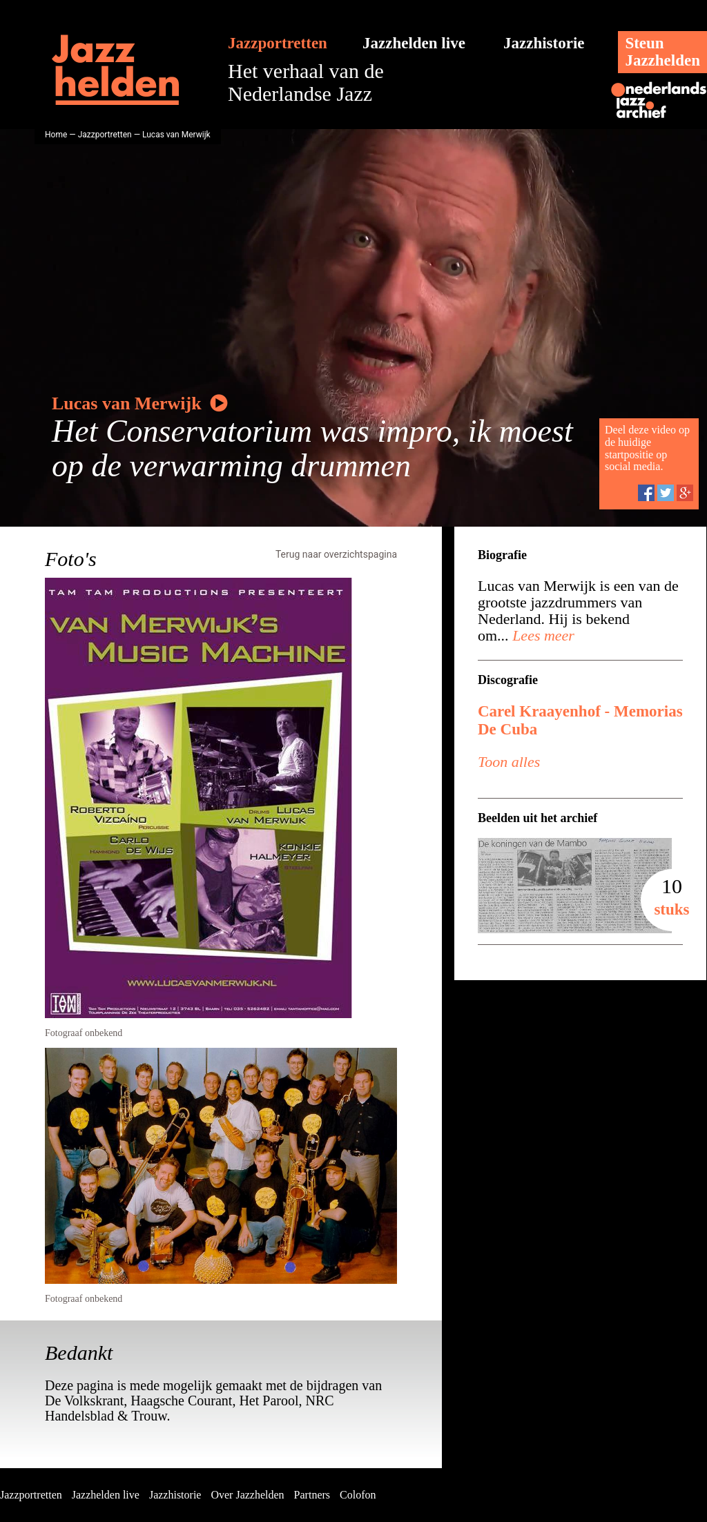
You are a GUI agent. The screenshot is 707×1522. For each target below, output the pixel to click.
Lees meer (541, 635)
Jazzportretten (277, 43)
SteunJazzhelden (662, 52)
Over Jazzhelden (247, 1495)
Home (56, 134)
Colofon (358, 1495)
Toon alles (509, 761)
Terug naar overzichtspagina (336, 554)
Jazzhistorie (544, 43)
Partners (312, 1495)
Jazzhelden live (413, 43)
